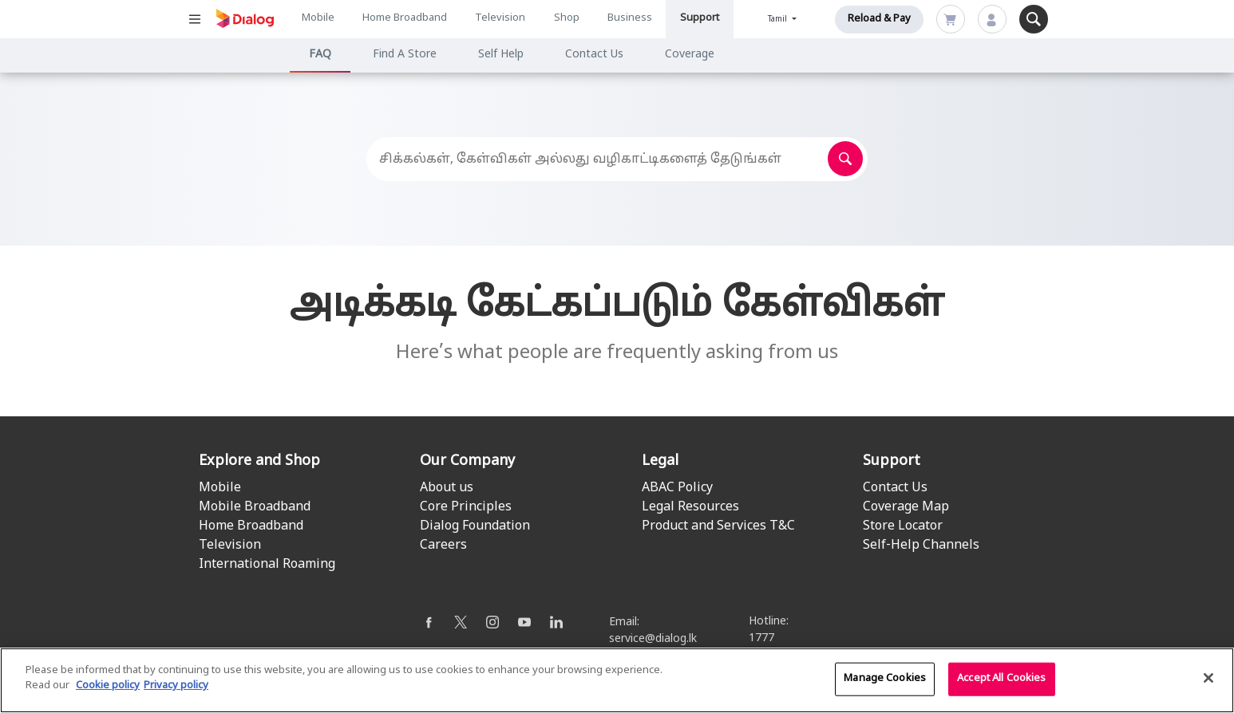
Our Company (467, 461)
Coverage (689, 54)
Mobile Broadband (254, 507)
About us (446, 488)
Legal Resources (690, 507)
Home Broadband (404, 18)
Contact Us (594, 54)
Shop (566, 18)
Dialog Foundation (475, 526)
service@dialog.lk (653, 639)
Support (699, 18)
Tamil (778, 19)
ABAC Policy (677, 488)
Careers (443, 545)
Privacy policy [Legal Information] (176, 688)
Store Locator (903, 526)
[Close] (1208, 680)
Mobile (318, 18)
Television (500, 18)
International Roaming (267, 565)
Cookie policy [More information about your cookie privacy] (108, 688)
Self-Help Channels (921, 545)
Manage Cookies (885, 681)
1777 (761, 638)
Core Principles (466, 507)
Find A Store (405, 54)
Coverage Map (906, 507)
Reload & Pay (879, 19)
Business (629, 18)
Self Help (501, 54)
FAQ (320, 54)
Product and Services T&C (718, 526)
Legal (660, 461)
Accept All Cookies (1001, 681)
